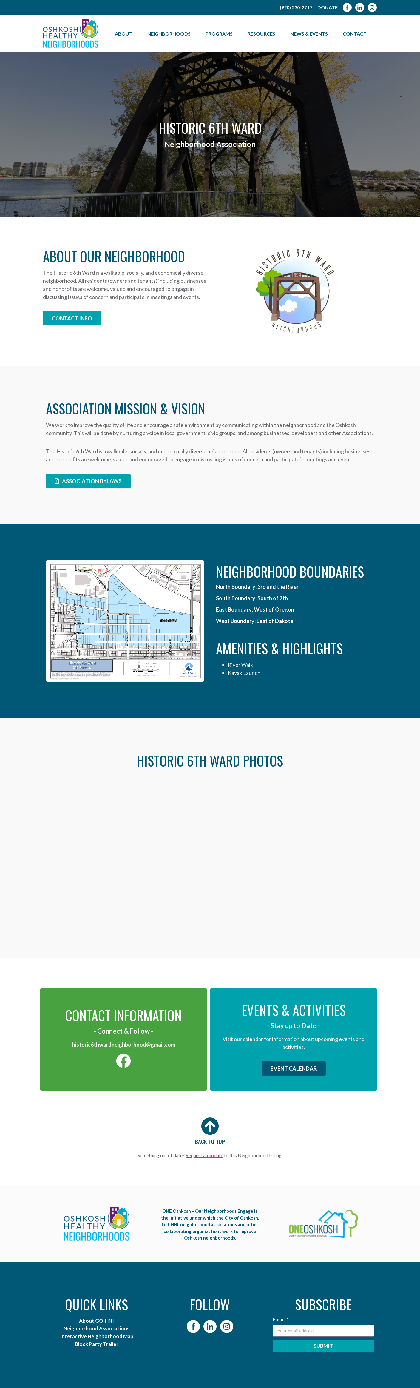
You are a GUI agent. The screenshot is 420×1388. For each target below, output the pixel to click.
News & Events (310, 34)
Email (279, 1319)
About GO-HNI (96, 1321)
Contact (355, 33)
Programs (221, 34)
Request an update (204, 1155)
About (125, 34)
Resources (263, 34)
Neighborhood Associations (96, 1328)
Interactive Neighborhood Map (96, 1336)
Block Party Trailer (96, 1344)
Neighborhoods (170, 34)
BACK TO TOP (210, 1142)
